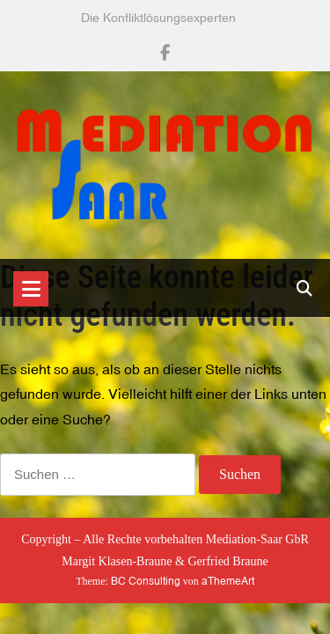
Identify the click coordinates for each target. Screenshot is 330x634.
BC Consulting (145, 581)
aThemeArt (228, 581)
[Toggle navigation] (30, 288)
